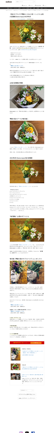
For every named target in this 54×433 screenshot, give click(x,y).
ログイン (31, 5)
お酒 (34, 8)
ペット (45, 8)
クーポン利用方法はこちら (36, 342)
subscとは (24, 5)
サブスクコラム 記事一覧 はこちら (27, 394)
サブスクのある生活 (21, 19)
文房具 (38, 8)
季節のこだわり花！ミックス (17, 65)
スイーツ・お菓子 (17, 8)
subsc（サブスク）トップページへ (27, 398)
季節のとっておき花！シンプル (17, 311)
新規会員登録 (38, 5)
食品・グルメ (9, 8)
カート (44, 5)
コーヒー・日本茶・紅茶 (26, 8)
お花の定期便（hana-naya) (28, 354)
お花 (41, 8)
